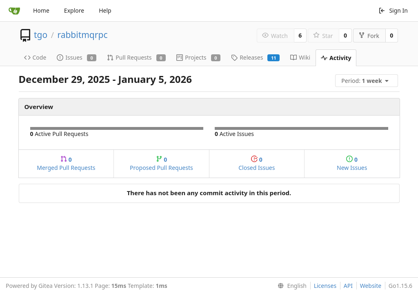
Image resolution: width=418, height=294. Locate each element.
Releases (255, 57)
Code (35, 57)
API (348, 286)
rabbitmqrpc (82, 34)
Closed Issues (256, 164)
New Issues (352, 164)
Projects (198, 57)
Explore (74, 10)
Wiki (300, 57)
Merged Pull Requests (66, 164)
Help (105, 10)
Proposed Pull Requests (161, 164)
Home (41, 10)
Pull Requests (136, 57)
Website (371, 286)
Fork (368, 36)
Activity (336, 58)
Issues (76, 57)
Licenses (325, 286)
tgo (40, 34)
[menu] (367, 80)
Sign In (393, 10)
